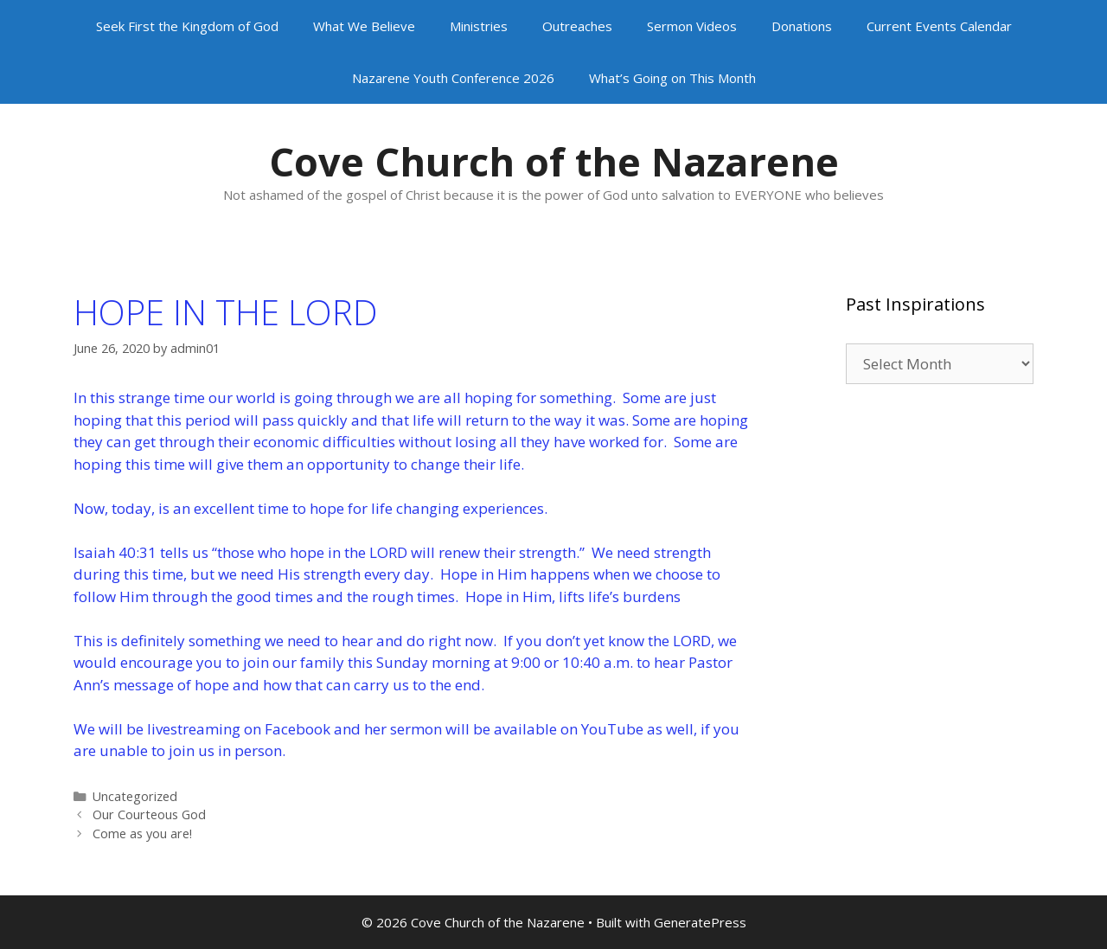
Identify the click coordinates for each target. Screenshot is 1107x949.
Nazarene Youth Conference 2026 (453, 78)
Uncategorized (135, 796)
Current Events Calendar (939, 26)
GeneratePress (700, 922)
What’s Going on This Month (672, 78)
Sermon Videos (692, 26)
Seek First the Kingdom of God (187, 26)
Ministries (479, 26)
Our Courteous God (149, 814)
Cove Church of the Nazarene (554, 161)
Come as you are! (142, 833)
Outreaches (577, 26)
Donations (801, 26)
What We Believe (364, 26)
